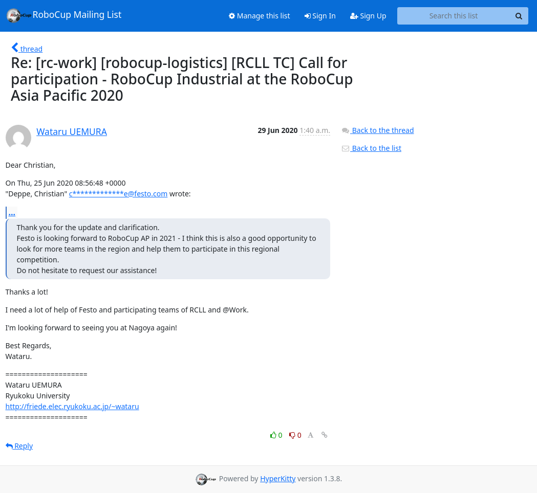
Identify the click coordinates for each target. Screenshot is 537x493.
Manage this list (259, 15)
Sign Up (368, 15)
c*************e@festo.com (118, 193)
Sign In (320, 15)
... (12, 212)
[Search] (519, 16)
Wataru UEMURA (71, 131)
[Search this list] (453, 16)
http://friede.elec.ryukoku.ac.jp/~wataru (72, 406)
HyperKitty (277, 478)
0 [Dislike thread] (295, 435)
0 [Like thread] (277, 435)
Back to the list (371, 148)
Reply (19, 446)
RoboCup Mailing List (64, 15)
